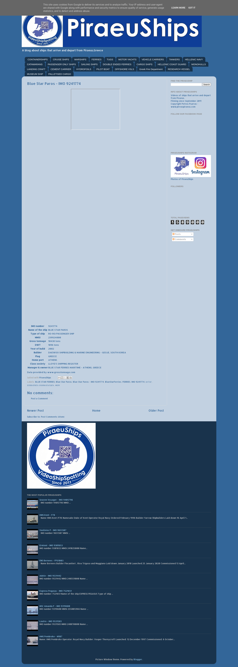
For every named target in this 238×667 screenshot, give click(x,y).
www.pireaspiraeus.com (183, 106)
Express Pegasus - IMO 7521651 (55, 591)
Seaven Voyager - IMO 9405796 (56, 499)
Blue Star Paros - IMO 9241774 (88, 381)
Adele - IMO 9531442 (50, 575)
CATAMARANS (34, 64)
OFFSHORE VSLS (124, 69)
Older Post (156, 410)
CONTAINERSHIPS (38, 59)
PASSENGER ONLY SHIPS (62, 64)
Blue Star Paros (64, 381)
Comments (179, 239)
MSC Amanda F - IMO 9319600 (54, 606)
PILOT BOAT (103, 69)
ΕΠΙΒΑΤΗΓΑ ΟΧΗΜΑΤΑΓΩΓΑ (40, 385)
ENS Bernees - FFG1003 (51, 560)
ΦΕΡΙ (57, 385)
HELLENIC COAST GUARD (172, 64)
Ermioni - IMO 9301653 (51, 545)
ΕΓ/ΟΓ (149, 381)
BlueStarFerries (113, 381)
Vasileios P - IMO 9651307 (52, 530)
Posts (177, 234)
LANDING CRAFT (36, 69)
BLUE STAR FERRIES (45, 381)
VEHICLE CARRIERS (153, 59)
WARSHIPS (80, 59)
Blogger (138, 659)
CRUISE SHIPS (61, 59)
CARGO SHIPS (144, 64)
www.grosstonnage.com (61, 372)
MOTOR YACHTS (127, 59)
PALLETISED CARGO (59, 74)
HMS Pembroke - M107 (50, 636)
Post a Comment (39, 398)
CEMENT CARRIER (61, 69)
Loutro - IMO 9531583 (50, 621)
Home (96, 410)
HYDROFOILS (83, 69)
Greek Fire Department (151, 69)
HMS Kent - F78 (47, 515)
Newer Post (35, 410)
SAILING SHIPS (89, 64)
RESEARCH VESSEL (179, 69)
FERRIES (97, 59)
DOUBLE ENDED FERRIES (117, 64)
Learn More (178, 7)
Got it (191, 7)
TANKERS (174, 59)
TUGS (110, 59)
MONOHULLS (198, 64)
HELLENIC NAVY (194, 59)
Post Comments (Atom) (53, 416)
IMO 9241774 (137, 381)
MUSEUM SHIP (35, 74)
